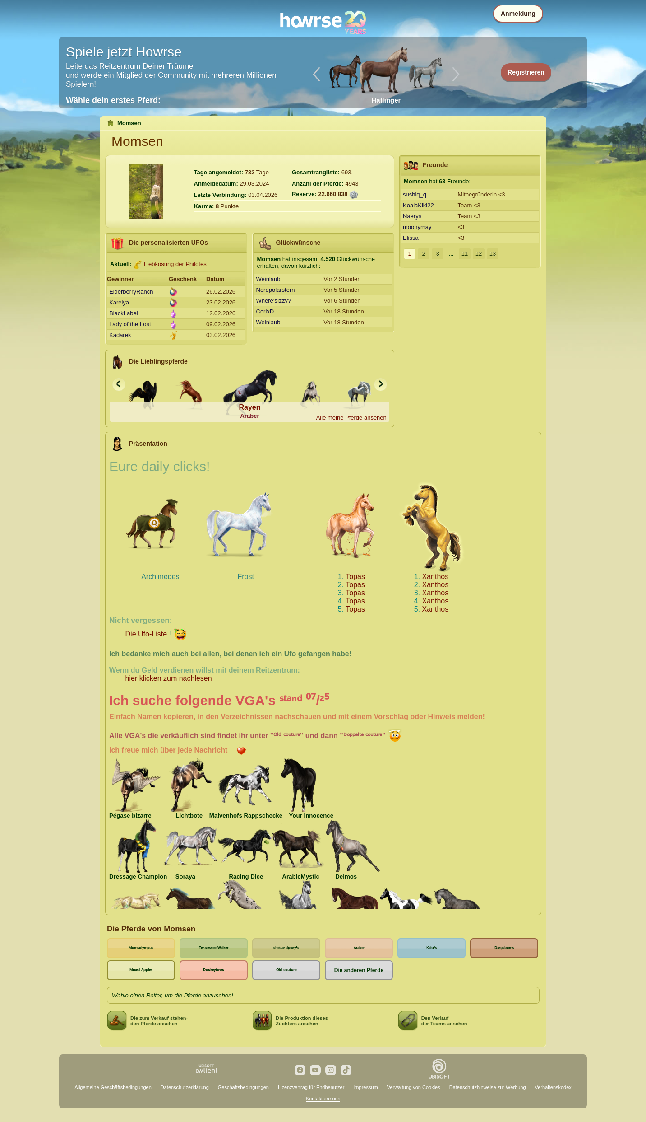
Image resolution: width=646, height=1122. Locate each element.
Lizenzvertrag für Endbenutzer (311, 1087)
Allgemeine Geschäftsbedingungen (113, 1087)
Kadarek (120, 335)
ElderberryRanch (131, 291)
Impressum (365, 1087)
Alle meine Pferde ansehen (351, 417)
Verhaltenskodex (553, 1087)
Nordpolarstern (275, 289)
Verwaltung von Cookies (413, 1087)
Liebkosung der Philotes (175, 264)
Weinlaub (268, 279)
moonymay (417, 227)
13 (492, 253)
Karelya (119, 302)
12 (478, 253)
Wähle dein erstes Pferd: (113, 100)
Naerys (412, 216)
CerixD (265, 311)
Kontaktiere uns (323, 1098)
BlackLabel (123, 313)
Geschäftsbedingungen (243, 1087)
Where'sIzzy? (273, 300)
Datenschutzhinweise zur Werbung (487, 1087)
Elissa (411, 237)
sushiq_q (414, 194)
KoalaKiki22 (418, 205)
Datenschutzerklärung (185, 1087)
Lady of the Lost (130, 324)
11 (464, 253)
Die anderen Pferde (358, 970)
